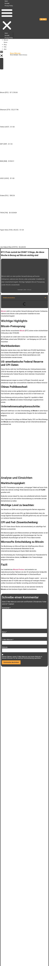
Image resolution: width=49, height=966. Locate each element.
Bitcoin (22, 331)
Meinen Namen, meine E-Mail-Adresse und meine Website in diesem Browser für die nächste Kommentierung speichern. (22, 657)
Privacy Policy (9, 5)
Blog (5, 44)
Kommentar (6, 608)
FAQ (5, 47)
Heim (6, 33)
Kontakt (7, 3)
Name (4, 632)
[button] (7, 19)
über (5, 49)
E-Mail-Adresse (7, 639)
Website (4, 647)
